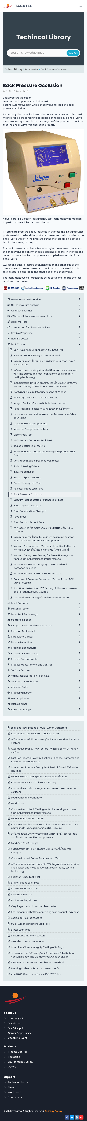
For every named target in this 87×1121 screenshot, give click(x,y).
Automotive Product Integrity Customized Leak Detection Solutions (41, 566)
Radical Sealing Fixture (26, 466)
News (11, 1087)
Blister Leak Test (23, 434)
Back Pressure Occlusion (54, 69)
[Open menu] (80, 6)
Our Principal (15, 1028)
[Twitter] (72, 1117)
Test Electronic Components (30, 423)
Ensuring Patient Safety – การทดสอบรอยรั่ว (35, 968)
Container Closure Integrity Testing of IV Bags (40, 392)
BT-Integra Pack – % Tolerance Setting (33, 782)
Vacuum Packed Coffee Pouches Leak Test (38, 500)
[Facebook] (67, 1117)
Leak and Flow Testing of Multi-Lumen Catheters (41, 597)
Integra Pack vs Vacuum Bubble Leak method (40, 403)
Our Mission (14, 1023)
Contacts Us (15, 1097)
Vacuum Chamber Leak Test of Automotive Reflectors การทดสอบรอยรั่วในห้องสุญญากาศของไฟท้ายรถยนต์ (45, 548)
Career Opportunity (19, 1033)
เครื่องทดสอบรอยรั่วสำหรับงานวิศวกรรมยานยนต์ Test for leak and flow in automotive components (44, 538)
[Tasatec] (18, 6)
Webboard (14, 1092)
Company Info (16, 1018)
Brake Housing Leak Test (28, 483)
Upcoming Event (17, 1038)
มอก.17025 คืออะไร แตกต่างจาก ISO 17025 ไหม (39, 350)
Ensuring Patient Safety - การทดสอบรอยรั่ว (37, 355)
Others (12, 1066)
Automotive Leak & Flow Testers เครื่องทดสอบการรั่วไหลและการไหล (45, 416)
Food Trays (20, 516)
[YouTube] (81, 1117)
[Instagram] (77, 1117)
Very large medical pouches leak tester (36, 460)
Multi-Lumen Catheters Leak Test (33, 440)
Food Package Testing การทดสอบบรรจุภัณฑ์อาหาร (42, 409)
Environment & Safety (20, 1062)
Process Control (17, 1051)
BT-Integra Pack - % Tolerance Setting (36, 397)
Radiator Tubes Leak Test (28, 488)
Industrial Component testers (31, 429)
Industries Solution (24, 472)
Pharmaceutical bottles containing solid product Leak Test (45, 453)
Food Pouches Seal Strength (30, 511)
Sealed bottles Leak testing (29, 446)
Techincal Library (13, 69)
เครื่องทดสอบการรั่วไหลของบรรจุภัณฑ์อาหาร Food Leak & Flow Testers (45, 362)
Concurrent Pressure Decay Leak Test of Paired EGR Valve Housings (44, 581)
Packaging (14, 1057)
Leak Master (31, 69)
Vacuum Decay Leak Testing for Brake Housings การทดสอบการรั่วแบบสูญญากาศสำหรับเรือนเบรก (43, 557)
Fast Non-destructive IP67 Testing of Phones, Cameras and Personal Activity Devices (45, 590)
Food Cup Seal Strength (27, 505)
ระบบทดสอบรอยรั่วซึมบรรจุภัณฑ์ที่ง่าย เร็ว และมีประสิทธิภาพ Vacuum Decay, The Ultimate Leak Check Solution (45, 384)
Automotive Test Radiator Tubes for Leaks (38, 573)
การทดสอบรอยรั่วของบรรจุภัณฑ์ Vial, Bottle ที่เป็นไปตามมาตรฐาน (43, 529)
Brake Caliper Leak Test (27, 477)
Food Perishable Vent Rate (29, 522)
